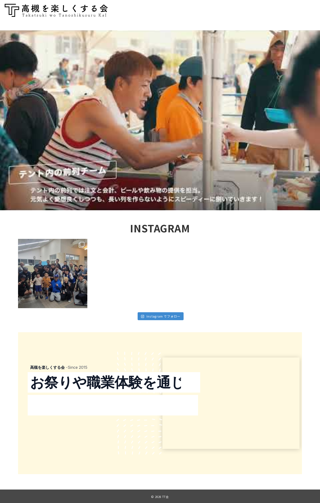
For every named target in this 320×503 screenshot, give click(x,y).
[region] (160, 120)
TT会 (165, 497)
